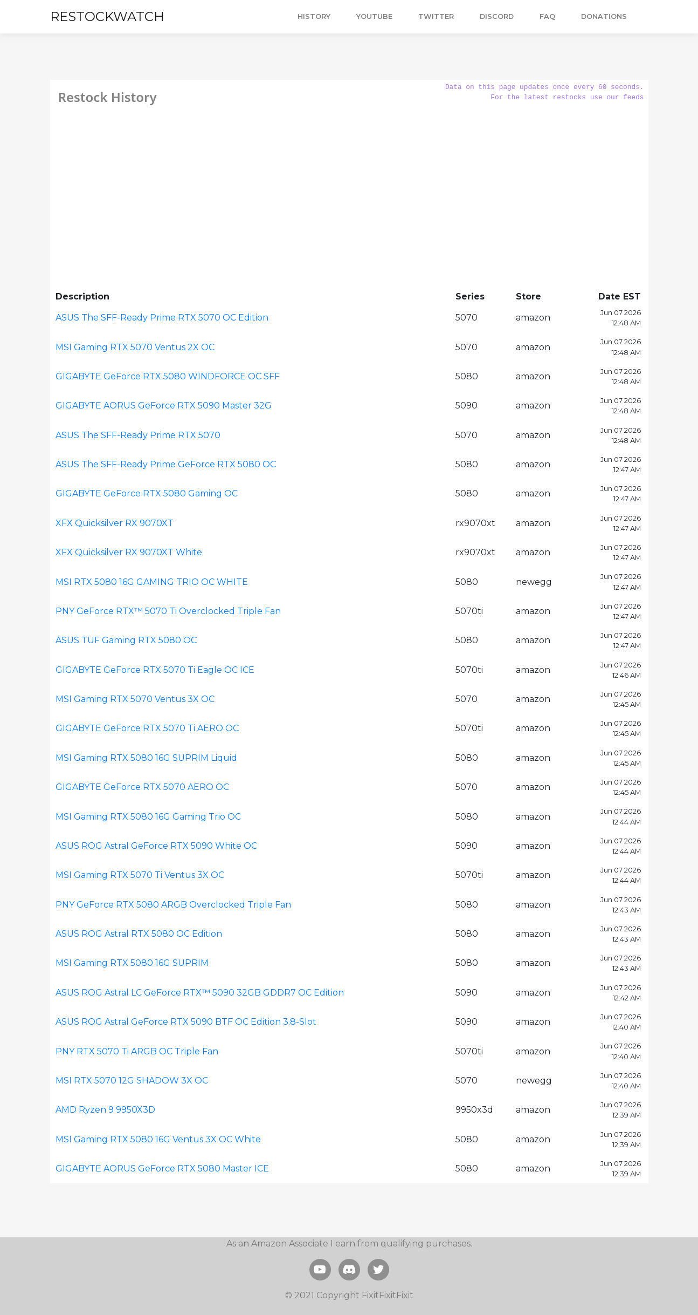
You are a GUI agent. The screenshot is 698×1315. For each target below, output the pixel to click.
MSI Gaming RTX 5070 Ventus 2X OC (135, 347)
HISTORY (314, 16)
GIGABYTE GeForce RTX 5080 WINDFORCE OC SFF (168, 376)
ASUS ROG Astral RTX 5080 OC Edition (139, 934)
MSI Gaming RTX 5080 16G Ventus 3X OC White (158, 1139)
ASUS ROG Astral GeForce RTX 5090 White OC (156, 846)
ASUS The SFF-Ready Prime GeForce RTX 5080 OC (166, 464)
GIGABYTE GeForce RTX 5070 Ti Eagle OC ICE (155, 670)
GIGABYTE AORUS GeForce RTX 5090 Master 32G (164, 405)
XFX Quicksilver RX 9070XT (115, 523)
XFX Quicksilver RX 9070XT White (129, 552)
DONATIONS (604, 16)
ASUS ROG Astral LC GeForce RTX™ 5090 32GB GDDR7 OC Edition (200, 992)
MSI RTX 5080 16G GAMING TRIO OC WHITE (152, 582)
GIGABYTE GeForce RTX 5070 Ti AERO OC (147, 728)
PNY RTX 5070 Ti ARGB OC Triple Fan (137, 1051)
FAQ (547, 16)
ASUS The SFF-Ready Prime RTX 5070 (138, 435)
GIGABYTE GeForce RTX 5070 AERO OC (142, 787)
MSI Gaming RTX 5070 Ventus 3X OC (135, 699)
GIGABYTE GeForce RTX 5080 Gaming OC (147, 493)
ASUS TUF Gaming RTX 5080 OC (126, 640)
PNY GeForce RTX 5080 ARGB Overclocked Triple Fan (173, 905)
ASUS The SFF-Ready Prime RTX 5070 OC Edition (162, 317)
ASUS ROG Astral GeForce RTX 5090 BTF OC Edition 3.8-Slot (186, 1022)
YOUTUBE (374, 16)
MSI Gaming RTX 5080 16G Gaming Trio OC (148, 817)
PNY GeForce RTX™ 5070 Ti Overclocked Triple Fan (168, 611)
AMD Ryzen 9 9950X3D (105, 1110)
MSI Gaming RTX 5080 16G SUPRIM (132, 963)
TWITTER (436, 16)
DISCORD (497, 16)
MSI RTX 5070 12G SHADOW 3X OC (132, 1080)
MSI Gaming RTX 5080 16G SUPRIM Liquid (146, 758)
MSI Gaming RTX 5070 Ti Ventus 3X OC (140, 875)
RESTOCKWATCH (107, 16)
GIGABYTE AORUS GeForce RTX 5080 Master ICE (162, 1168)
